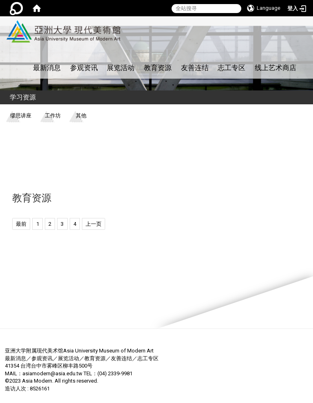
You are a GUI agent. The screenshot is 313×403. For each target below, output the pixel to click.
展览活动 (120, 68)
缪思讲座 (20, 115)
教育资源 (158, 68)
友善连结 (195, 68)
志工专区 (231, 68)
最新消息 (47, 68)
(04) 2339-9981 (114, 373)
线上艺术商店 (275, 68)
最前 (21, 224)
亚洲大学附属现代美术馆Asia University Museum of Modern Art (79, 351)
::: (119, 20)
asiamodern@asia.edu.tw (52, 373)
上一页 (93, 224)
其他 (81, 115)
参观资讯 (84, 68)
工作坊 (53, 115)
